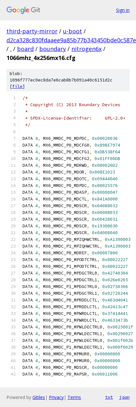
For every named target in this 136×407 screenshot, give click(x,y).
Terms (74, 397)
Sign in (123, 10)
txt (109, 397)
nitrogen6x (86, 49)
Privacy (56, 397)
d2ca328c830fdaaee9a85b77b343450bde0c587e (71, 40)
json (124, 397)
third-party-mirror (32, 31)
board (25, 49)
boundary (52, 49)
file (17, 86)
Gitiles (38, 397)
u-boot (72, 31)
